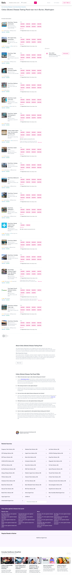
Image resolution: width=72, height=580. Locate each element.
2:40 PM (39, 73)
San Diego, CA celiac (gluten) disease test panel (62, 514)
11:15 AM (22, 39)
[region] (57, 33)
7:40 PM (33, 274)
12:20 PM (33, 117)
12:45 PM (33, 42)
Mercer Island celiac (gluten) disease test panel (26, 520)
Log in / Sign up (66, 2)
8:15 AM (28, 132)
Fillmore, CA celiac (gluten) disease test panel (45, 520)
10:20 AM (22, 26)
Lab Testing (6, 6)
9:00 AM (28, 24)
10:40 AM (28, 26)
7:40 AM (28, 55)
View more (22, 28)
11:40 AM (39, 26)
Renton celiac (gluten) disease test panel (9, 523)
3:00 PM (28, 292)
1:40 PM (22, 73)
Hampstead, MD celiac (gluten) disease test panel (44, 523)
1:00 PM (39, 42)
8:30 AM (33, 132)
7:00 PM (22, 274)
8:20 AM (33, 55)
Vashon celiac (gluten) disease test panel (9, 526)
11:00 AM (33, 70)
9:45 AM (39, 134)
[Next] (70, 553)
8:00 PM (39, 274)
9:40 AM (39, 24)
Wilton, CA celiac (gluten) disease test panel (44, 526)
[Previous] (67, 553)
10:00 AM (22, 102)
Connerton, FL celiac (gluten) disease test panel (62, 523)
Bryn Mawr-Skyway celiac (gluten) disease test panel (9, 514)
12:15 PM (22, 42)
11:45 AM (33, 39)
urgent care (53, 396)
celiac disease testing (25, 379)
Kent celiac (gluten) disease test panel (8, 520)
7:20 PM (28, 274)
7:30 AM (28, 225)
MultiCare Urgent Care (41, 537)
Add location (65, 53)
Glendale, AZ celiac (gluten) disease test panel (45, 514)
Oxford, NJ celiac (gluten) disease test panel (61, 520)
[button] (62, 35)
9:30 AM (33, 134)
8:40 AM (22, 24)
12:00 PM (39, 39)
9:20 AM (33, 24)
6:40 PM (39, 271)
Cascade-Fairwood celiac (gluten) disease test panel (25, 514)
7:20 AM (22, 55)
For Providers (56, 2)
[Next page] (7, 336)
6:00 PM (28, 271)
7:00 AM (22, 164)
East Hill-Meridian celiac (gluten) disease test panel (25, 517)
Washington (10, 6)
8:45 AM (39, 132)
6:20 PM (33, 271)
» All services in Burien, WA (31, 501)
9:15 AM (28, 134)
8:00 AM (22, 99)
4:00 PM (33, 292)
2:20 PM (33, 73)
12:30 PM (28, 42)
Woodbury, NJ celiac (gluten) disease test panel (45, 517)
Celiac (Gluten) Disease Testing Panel (19, 6)
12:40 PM (39, 70)
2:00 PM (28, 73)
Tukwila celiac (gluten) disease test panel (26, 523)
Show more (40, 142)
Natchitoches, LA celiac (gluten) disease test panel (61, 517)
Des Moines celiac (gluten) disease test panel (9, 517)
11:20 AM (33, 26)
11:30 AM (28, 39)
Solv (2, 6)
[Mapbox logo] (47, 48)
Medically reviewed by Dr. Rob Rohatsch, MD (28, 432)
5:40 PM (22, 271)
